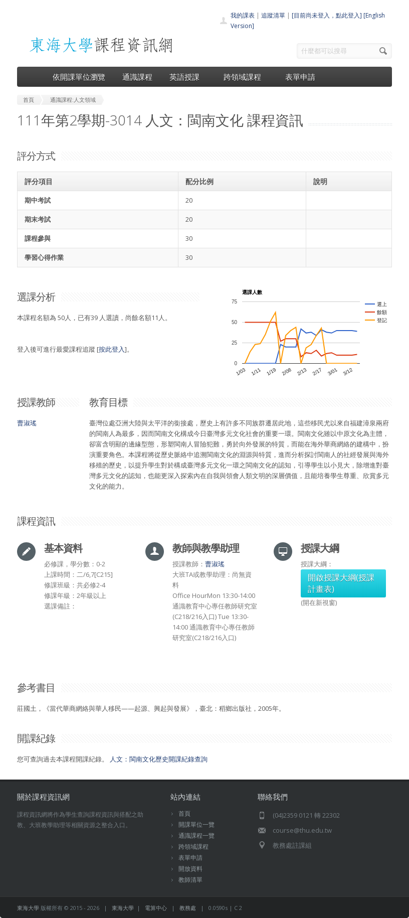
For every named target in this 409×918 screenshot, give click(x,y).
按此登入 (112, 349)
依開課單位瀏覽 (79, 77)
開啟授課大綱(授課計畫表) (341, 583)
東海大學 (28, 907)
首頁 (184, 813)
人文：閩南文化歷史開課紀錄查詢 (159, 758)
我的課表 (243, 15)
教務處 (187, 907)
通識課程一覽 (196, 835)
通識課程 (137, 77)
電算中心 (156, 907)
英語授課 (188, 77)
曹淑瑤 (27, 422)
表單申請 (300, 77)
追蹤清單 (273, 15)
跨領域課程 (246, 77)
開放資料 (190, 868)
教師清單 (190, 879)
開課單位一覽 (196, 824)
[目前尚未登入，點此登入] (327, 15)
